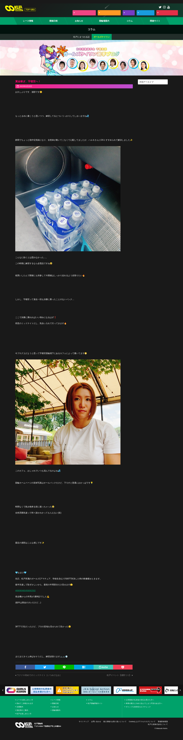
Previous (3, 690)
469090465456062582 (25, 591)
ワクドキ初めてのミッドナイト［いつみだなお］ (39, 675)
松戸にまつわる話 (81, 37)
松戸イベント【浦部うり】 (119, 675)
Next (180, 690)
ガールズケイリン (102, 37)
